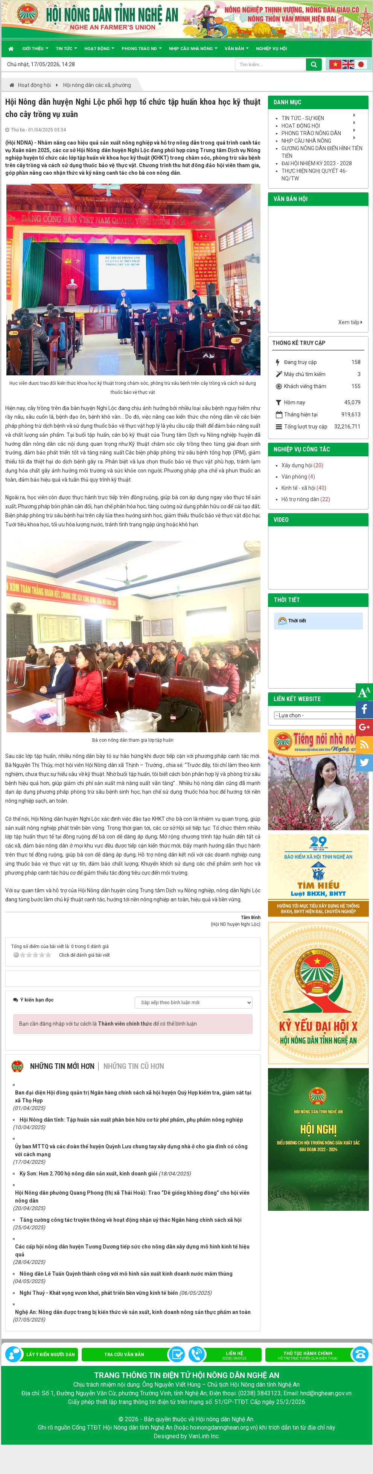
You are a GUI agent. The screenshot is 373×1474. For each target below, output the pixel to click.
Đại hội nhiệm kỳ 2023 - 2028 (317, 163)
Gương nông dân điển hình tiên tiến (322, 152)
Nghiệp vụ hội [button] (271, 48)
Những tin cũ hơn (134, 1066)
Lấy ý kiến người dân (50, 1354)
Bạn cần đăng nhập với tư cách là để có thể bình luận (108, 1024)
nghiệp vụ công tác (302, 449)
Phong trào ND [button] (142, 51)
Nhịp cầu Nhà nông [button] (193, 51)
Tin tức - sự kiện (303, 118)
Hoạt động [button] (99, 51)
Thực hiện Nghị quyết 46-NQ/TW (314, 174)
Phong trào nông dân (311, 133)
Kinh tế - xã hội (298, 488)
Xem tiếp (350, 322)
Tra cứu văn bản (124, 1354)
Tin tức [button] (66, 51)
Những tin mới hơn (62, 1066)
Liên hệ (228, 1356)
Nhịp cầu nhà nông (306, 141)
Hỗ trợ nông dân (300, 499)
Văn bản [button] (237, 51)
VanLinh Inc (204, 1436)
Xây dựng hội (297, 465)
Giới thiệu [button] (35, 51)
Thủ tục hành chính (313, 1356)
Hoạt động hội (301, 126)
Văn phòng (294, 477)
